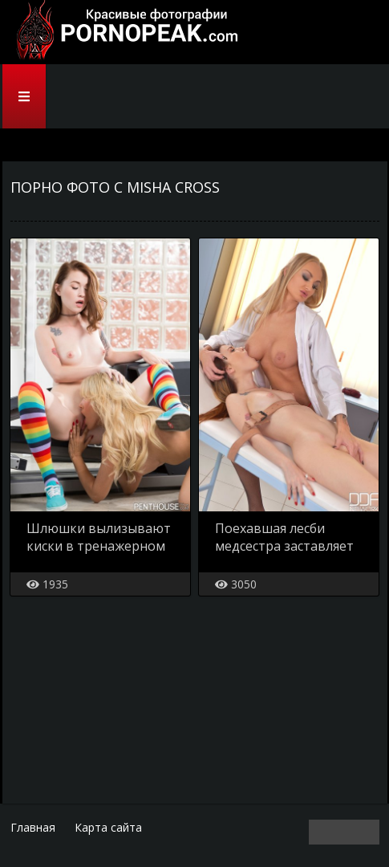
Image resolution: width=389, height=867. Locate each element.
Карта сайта (108, 827)
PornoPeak (122, 32)
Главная (32, 827)
